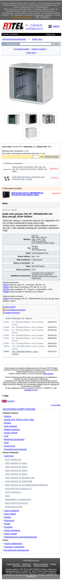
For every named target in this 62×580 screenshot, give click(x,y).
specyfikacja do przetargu (16, 310)
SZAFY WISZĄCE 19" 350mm (16, 463)
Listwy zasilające (11, 510)
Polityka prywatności (40, 566)
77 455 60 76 (35, 25)
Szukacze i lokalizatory (13, 547)
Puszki (6, 524)
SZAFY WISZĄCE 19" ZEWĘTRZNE (18, 481)
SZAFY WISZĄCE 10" (13, 460)
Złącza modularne (11, 530)
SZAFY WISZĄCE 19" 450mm (18, 318)
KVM (6, 443)
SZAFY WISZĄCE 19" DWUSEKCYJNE (20, 478)
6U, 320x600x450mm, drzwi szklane (28, 335)
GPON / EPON (10, 433)
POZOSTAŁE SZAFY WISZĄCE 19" (18, 489)
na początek (56, 405)
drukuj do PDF (10, 307)
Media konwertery (11, 429)
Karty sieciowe (10, 426)
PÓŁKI (7, 496)
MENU (53, 26)
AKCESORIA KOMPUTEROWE (19, 409)
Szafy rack (31, 53)
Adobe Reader (48, 374)
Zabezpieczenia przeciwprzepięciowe (20, 537)
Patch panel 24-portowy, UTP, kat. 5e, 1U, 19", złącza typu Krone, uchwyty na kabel (29, 169)
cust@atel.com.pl (34, 28)
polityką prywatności (21, 17)
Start (6, 396)
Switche (7, 416)
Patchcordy (8, 520)
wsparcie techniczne (12, 313)
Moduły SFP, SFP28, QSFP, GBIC (18, 420)
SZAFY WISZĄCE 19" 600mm (16, 474)
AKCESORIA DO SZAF (13, 507)
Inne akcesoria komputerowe (15, 550)
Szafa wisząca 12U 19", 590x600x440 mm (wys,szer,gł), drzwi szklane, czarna (27, 194)
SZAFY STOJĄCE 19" (13, 492)
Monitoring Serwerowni (13, 439)
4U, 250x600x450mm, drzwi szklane (28, 327)
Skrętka (7, 517)
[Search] (36, 44)
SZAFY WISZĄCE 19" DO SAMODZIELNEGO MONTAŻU (26, 485)
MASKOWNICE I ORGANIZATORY (18, 499)
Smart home (9, 446)
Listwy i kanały (10, 534)
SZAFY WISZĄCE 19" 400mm (16, 467)
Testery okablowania (12, 543)
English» (11, 401)
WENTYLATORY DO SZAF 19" (16, 503)
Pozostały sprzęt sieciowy (15, 449)
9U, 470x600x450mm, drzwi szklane (28, 343)
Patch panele (9, 514)
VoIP (5, 436)
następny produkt (38, 49)
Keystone (8, 527)
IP (32, 270)
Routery (7, 423)
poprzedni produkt (22, 49)
